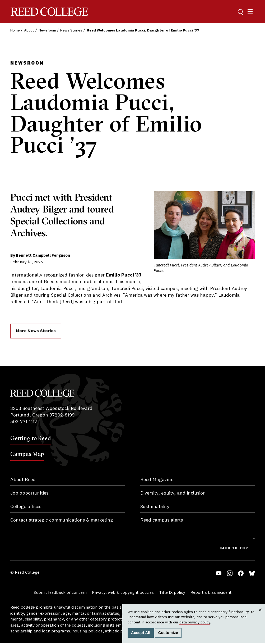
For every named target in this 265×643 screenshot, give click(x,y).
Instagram (230, 573)
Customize (168, 633)
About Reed (23, 479)
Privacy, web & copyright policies (123, 593)
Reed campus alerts (161, 520)
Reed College (49, 11)
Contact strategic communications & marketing (61, 520)
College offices (25, 506)
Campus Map (27, 454)
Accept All (140, 633)
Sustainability (154, 506)
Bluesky (252, 573)
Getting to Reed (30, 438)
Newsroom (47, 30)
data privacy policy (194, 622)
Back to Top (234, 548)
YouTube (218, 573)
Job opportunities (29, 493)
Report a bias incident (210, 593)
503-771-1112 (23, 421)
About (29, 30)
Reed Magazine (156, 479)
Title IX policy (172, 593)
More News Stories (36, 331)
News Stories (71, 30)
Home (15, 30)
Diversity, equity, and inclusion (173, 493)
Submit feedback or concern (60, 593)
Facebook (241, 573)
